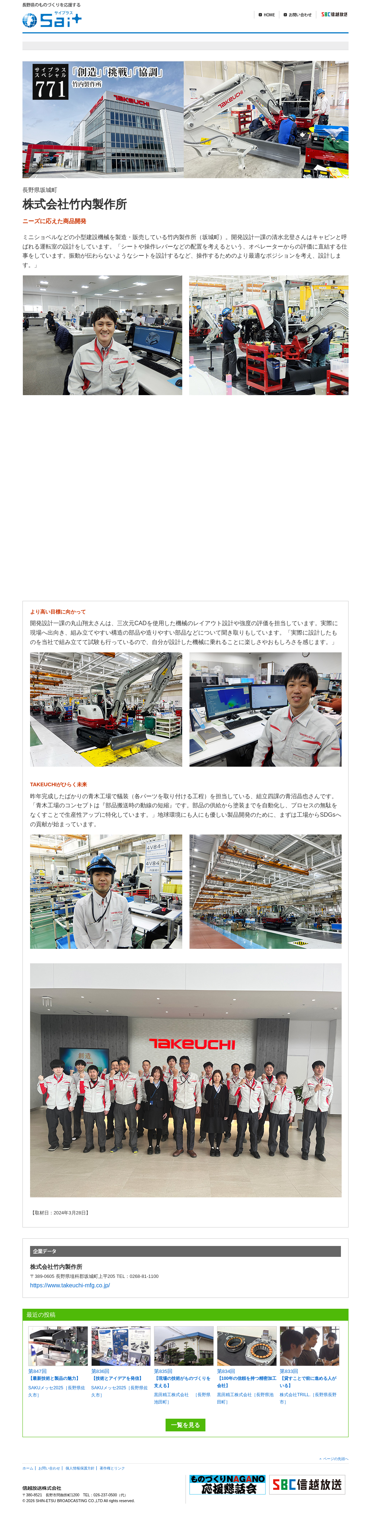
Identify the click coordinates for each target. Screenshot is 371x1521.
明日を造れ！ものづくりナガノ (221, 41)
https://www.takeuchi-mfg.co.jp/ (70, 1285)
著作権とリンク (112, 1468)
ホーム (27, 1468)
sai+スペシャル (130, 41)
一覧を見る (185, 1425)
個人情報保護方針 (80, 1468)
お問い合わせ (297, 15)
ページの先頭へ (336, 1459)
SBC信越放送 (331, 15)
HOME (266, 15)
